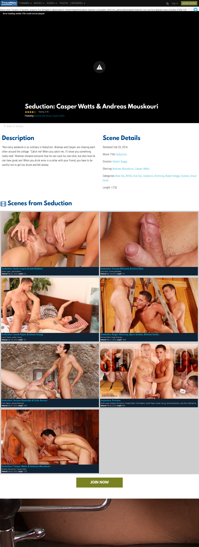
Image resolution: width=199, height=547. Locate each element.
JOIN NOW (189, 3)
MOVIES (39, 3)
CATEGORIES (78, 3)
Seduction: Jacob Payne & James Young (22, 334)
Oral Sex (137, 176)
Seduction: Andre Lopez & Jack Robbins (22, 269)
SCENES (52, 3)
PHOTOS (64, 3)
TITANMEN (25, 3)
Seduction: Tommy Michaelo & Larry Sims (121, 269)
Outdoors (148, 176)
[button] (99, 67)
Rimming (159, 176)
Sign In (175, 3)
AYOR (129, 176)
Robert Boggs (120, 161)
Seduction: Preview (110, 400)
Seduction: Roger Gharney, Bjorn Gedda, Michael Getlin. (129, 334)
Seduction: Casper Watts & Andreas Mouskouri (26, 466)
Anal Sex (120, 176)
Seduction (121, 154)
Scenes (185, 176)
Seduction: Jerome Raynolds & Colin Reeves (24, 400)
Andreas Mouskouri (42, 116)
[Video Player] (99, 67)
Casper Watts (58, 116)
